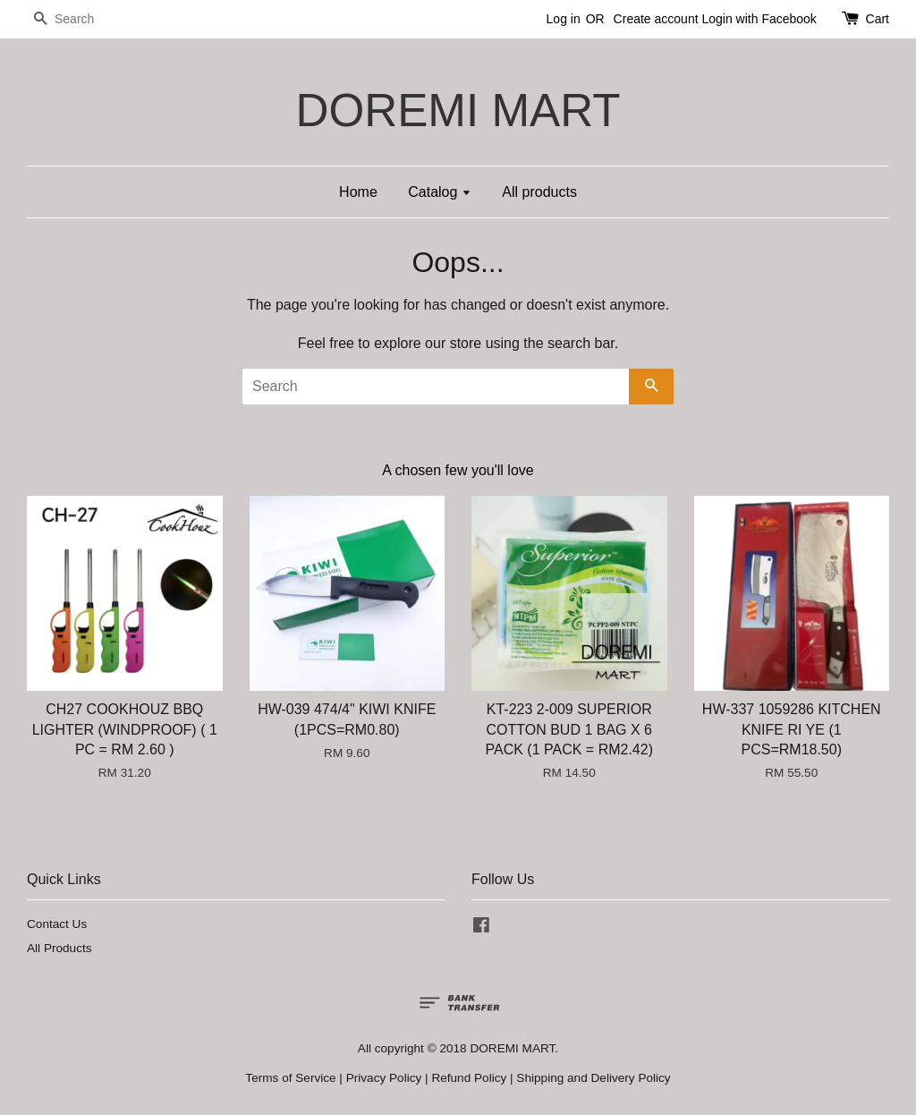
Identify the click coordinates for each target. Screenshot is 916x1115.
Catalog (439, 192)
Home (358, 192)
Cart (877, 19)
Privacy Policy (384, 1078)
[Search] (80, 19)
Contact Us (57, 924)
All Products (59, 948)
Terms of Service (290, 1078)
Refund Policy (468, 1078)
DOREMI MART (457, 110)
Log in (564, 19)
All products (539, 192)
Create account (656, 19)
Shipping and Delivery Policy (593, 1078)
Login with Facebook (758, 19)
